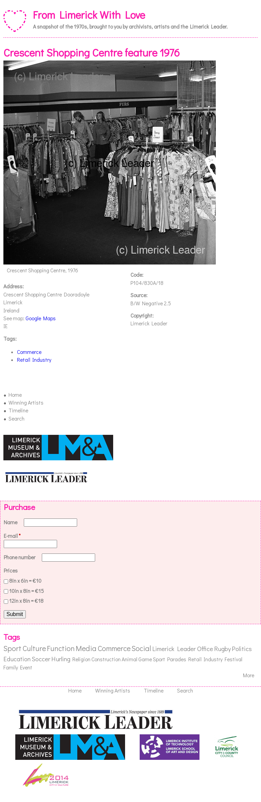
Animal (129, 659)
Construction (106, 659)
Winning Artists (26, 402)
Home (15, 394)
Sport (12, 648)
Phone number (20, 557)
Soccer (41, 658)
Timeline (18, 410)
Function (61, 648)
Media (86, 648)
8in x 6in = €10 (25, 580)
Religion (81, 659)
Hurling (60, 658)
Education (17, 658)
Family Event (17, 667)
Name (11, 522)
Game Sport (151, 659)
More (248, 675)
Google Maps (40, 318)
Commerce (29, 351)
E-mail (12, 535)
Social (141, 648)
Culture (34, 648)
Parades (176, 659)
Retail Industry (34, 359)
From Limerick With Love (89, 14)
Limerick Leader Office (182, 648)
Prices (11, 570)
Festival (233, 659)
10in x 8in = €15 (26, 590)
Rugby (222, 648)
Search (16, 418)
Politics (242, 648)
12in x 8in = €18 (26, 600)
